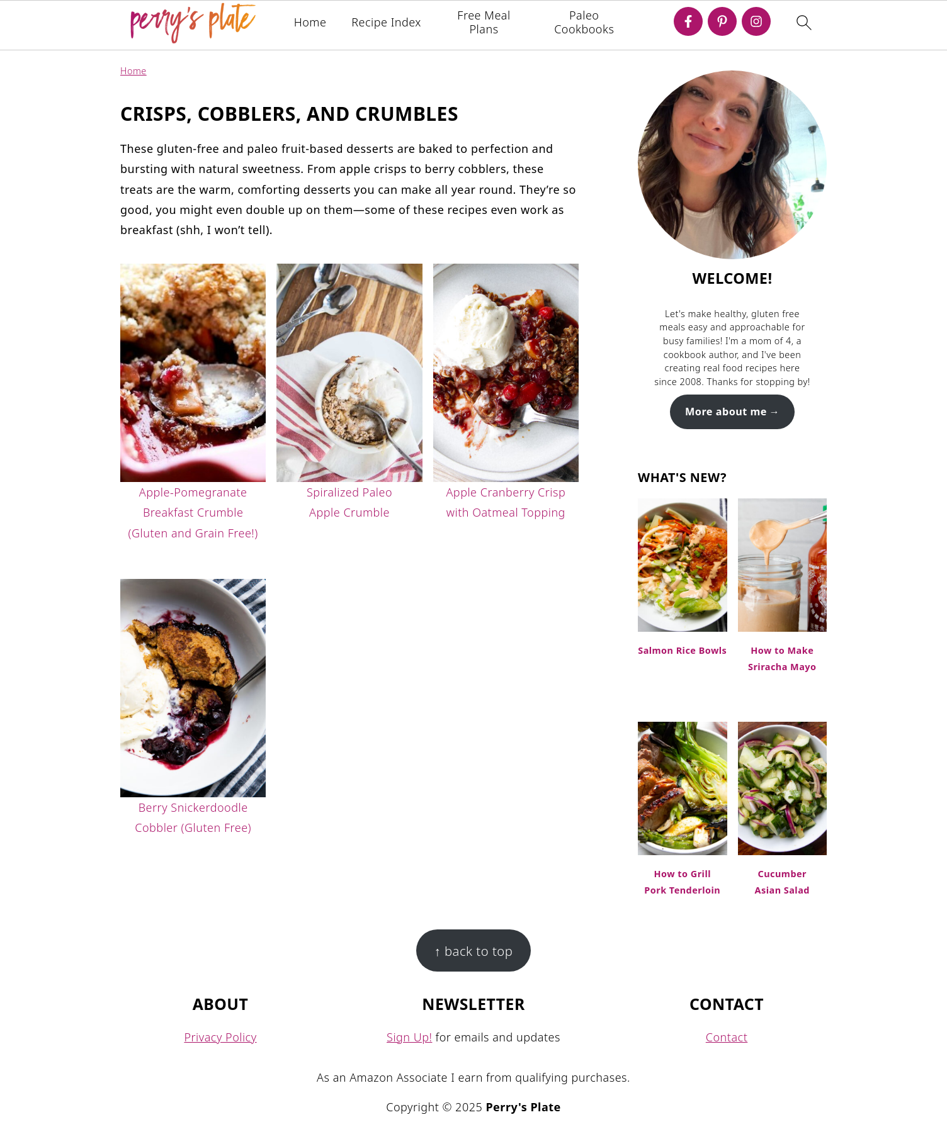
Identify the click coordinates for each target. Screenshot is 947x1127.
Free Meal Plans (483, 22)
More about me (726, 411)
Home (310, 23)
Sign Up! (409, 1037)
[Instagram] (756, 21)
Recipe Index (386, 23)
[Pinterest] (722, 21)
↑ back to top (473, 951)
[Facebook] (688, 21)
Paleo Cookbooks (584, 22)
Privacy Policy (220, 1037)
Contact (727, 1037)
